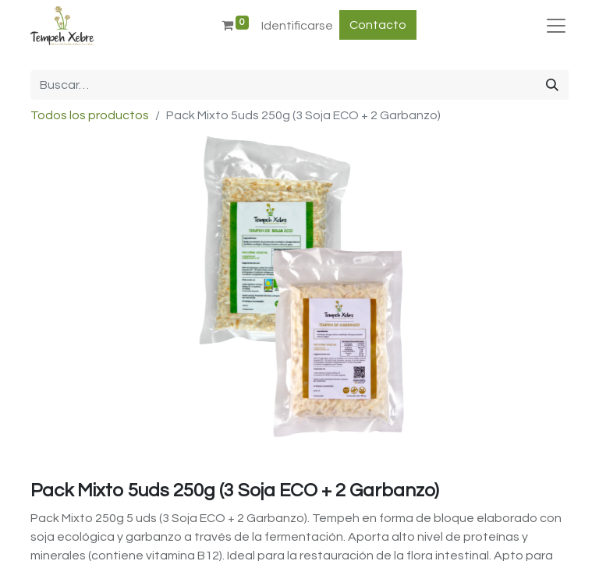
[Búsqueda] (552, 85)
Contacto (377, 25)
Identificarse (297, 25)
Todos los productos (89, 115)
